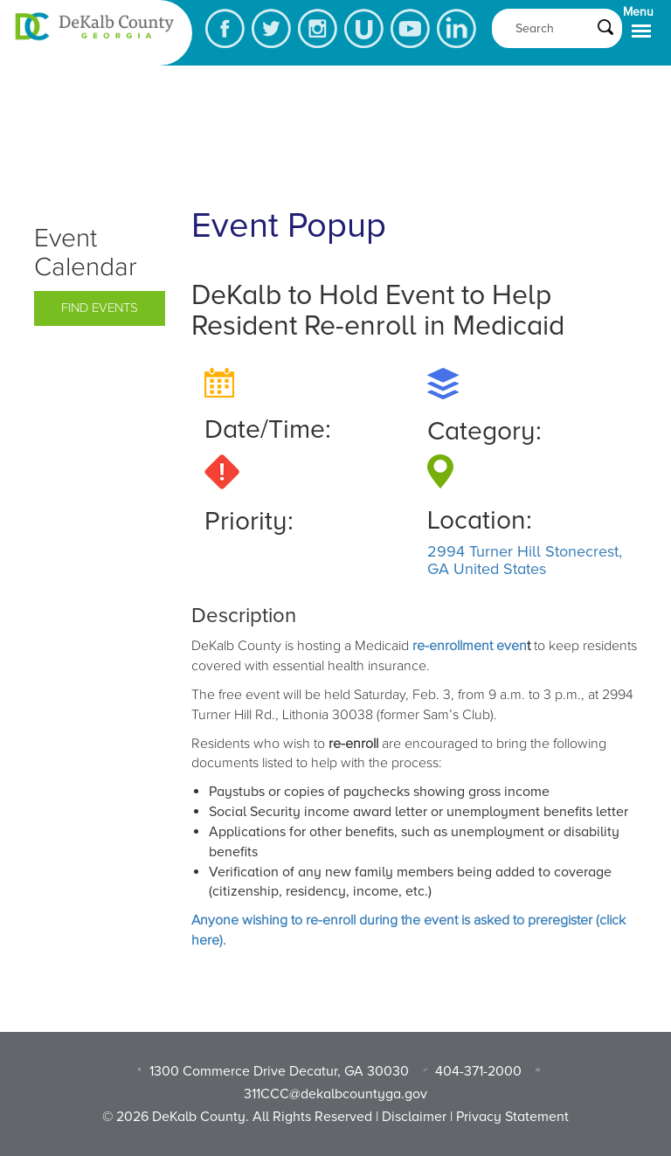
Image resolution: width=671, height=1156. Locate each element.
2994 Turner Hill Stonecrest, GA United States (524, 560)
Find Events (99, 308)
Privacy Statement (512, 1116)
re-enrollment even (469, 646)
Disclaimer (414, 1116)
